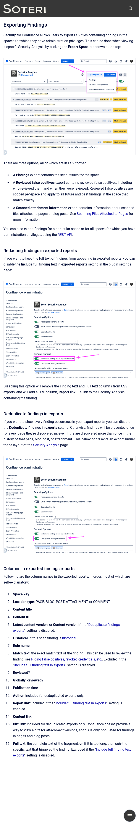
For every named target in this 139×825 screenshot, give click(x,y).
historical (69, 638)
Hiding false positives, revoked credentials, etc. (66, 659)
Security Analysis (46, 445)
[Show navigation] (130, 816)
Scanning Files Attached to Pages (102, 214)
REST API (65, 235)
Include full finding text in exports (39, 665)
